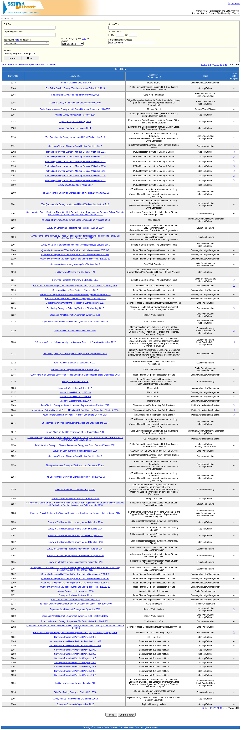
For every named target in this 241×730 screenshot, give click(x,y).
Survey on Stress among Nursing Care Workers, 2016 (75, 264)
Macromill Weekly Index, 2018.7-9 (75, 401)
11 (215, 64)
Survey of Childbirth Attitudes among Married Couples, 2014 (75, 522)
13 (221, 64)
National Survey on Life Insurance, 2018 (75, 591)
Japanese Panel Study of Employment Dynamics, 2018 (75, 315)
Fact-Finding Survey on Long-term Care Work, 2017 (75, 369)
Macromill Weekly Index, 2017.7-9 (75, 83)
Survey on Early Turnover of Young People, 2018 (75, 451)
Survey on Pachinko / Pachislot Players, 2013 (75, 658)
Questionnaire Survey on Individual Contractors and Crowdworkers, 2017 (75, 423)
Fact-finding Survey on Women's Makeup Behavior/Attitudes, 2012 (75, 157)
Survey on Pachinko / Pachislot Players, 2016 (75, 667)
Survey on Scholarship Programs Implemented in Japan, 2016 (75, 555)
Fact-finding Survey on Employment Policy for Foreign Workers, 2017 (75, 353)
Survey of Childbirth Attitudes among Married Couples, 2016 (75, 529)
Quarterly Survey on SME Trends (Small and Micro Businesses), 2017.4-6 (75, 250)
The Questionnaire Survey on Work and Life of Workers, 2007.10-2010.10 (75, 193)
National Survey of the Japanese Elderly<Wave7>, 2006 (75, 103)
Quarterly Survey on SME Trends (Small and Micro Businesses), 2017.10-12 (75, 259)
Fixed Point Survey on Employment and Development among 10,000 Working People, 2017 (75, 285)
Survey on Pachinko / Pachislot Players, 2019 (75, 637)
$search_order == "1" (20, 53)
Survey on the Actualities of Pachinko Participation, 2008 (75, 645)
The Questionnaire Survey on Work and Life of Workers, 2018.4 (75, 465)
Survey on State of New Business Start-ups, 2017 (75, 290)
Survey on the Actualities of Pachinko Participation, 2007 (75, 641)
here (17, 40)
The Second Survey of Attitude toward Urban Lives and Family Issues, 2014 (75, 220)
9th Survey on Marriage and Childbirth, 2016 (75, 272)
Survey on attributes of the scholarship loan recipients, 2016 (75, 562)
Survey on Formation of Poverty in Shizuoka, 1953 (75, 280)
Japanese (234, 3)
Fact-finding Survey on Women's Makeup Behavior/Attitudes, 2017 (75, 180)
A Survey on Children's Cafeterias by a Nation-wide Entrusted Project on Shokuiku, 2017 (75, 342)
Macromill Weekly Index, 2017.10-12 (75, 388)
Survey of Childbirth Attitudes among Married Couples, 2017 (75, 535)
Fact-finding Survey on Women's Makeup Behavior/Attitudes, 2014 (75, 166)
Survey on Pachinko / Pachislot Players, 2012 (75, 654)
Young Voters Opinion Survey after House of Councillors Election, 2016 (75, 415)
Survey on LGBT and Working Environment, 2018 (75, 699)
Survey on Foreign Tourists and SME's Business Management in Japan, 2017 (75, 294)
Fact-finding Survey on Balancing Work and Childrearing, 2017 (75, 308)
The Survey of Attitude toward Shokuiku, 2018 (75, 683)
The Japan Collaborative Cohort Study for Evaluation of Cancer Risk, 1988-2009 (75, 604)
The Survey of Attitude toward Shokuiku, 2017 (75, 330)
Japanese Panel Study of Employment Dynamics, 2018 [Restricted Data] (75, 322)
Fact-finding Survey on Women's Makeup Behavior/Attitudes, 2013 (75, 161)
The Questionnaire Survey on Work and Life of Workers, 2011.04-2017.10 (75, 204)
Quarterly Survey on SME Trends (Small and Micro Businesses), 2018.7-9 (75, 583)
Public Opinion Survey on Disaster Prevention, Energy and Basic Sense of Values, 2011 (75, 445)
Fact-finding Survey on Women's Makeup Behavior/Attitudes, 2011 (75, 152)
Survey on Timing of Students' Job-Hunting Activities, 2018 (75, 456)
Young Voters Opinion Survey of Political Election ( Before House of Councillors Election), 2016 (75, 410)
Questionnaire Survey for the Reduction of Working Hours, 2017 (75, 303)
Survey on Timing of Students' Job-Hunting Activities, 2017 (75, 146)
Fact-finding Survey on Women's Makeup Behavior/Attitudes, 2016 (75, 175)
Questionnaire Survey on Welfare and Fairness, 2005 (75, 498)
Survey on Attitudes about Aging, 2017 (75, 185)
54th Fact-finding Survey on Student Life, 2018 (75, 692)
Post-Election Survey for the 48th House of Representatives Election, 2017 (75, 405)
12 (218, 64)
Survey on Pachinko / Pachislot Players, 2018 (75, 675)
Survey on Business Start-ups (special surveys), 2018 (75, 599)
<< (202, 64)
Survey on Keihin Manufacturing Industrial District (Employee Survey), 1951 (75, 245)
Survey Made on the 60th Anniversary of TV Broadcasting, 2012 (75, 432)
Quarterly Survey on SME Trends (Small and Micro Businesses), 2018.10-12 (75, 587)
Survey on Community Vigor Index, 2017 (75, 704)
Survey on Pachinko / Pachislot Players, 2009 (75, 650)
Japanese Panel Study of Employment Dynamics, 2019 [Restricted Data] (75, 616)
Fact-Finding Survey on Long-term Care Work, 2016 (75, 95)
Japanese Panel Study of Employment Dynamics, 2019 (75, 609)
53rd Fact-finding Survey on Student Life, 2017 (75, 363)
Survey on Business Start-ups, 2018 (75, 595)
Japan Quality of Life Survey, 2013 (75, 121)
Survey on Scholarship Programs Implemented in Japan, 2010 (75, 228)
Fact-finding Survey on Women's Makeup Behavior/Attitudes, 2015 (75, 171)
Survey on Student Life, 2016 (75, 381)
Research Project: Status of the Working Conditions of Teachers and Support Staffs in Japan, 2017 (75, 513)
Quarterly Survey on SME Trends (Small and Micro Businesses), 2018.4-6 (75, 578)
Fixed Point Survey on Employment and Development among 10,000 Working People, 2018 (75, 632)
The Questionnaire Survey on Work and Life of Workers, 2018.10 (75, 477)
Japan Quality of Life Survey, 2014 (75, 128)
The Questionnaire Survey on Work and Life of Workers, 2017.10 (75, 137)
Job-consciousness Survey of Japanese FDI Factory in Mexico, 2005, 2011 (75, 621)
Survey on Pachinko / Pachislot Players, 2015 (75, 662)
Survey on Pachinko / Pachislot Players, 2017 (75, 671)
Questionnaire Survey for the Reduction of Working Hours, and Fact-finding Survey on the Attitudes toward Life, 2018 (75, 626)
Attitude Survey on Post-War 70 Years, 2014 (75, 115)
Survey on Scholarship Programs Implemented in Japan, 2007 (75, 549)
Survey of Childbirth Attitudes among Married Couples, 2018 (75, 542)
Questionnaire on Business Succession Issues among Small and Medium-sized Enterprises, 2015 (75, 375)
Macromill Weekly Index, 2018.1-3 (75, 392)
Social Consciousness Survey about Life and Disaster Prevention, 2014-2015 (75, 109)
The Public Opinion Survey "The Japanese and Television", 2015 (75, 88)
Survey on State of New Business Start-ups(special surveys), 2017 (75, 298)
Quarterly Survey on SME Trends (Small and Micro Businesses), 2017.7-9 (75, 254)
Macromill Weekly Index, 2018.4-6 (75, 396)
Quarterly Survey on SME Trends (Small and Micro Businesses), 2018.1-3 (75, 574)
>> (226, 64)
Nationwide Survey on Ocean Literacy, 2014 (75, 489)
